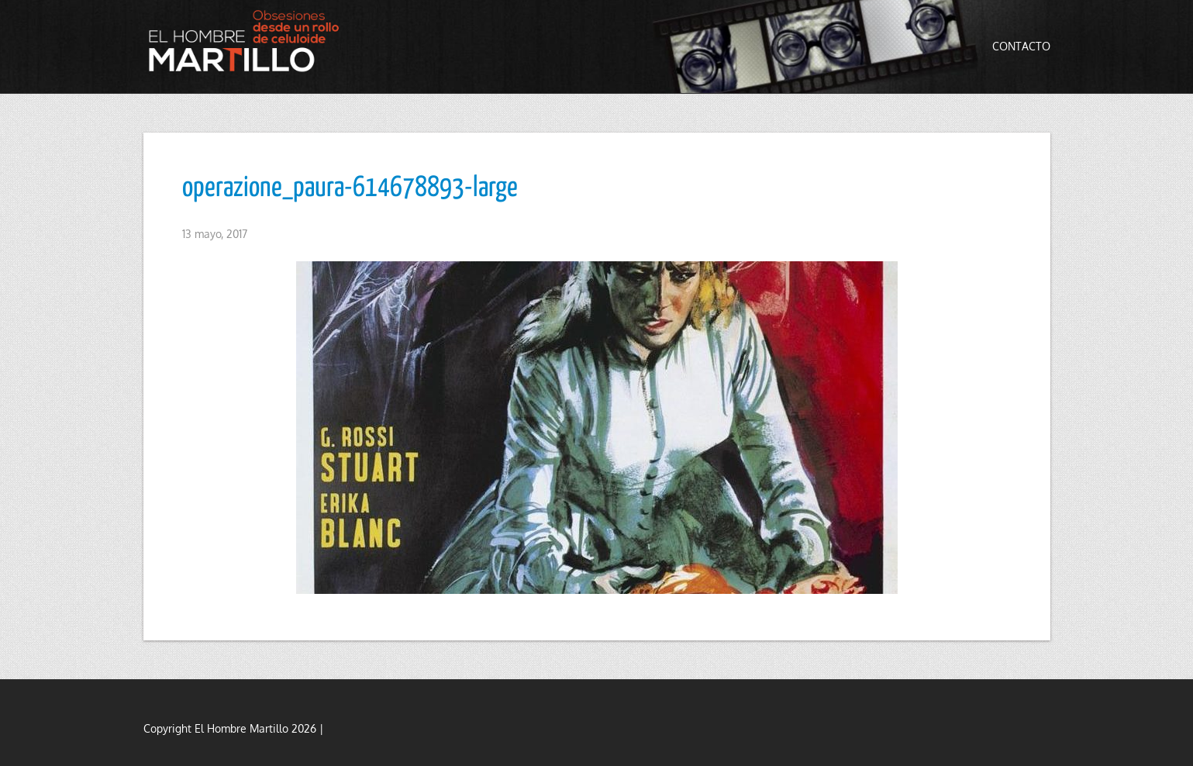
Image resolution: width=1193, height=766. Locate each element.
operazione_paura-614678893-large (350, 188)
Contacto (1021, 46)
